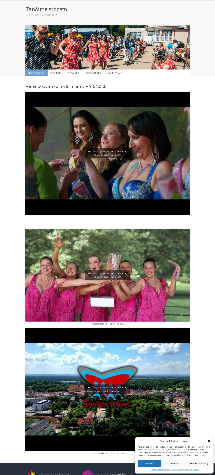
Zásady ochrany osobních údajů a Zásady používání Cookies (175, 470)
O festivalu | (56, 72)
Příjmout (149, 463)
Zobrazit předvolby (199, 463)
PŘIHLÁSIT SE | (93, 72)
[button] (209, 441)
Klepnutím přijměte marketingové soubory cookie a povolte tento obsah (107, 153)
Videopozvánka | (36, 72)
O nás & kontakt (113, 72)
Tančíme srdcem (46, 9)
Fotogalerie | (73, 72)
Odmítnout (174, 463)
